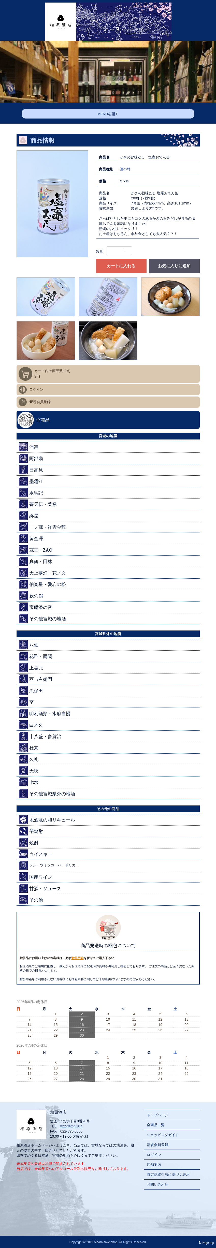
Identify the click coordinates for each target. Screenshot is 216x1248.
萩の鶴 (31, 595)
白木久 (31, 724)
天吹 (28, 770)
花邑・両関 (35, 656)
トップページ (157, 1115)
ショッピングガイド (163, 1135)
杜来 (28, 747)
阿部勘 (31, 458)
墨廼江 (31, 481)
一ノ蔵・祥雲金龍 (42, 526)
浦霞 (28, 446)
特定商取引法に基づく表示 (168, 1174)
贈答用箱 (77, 958)
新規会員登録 (40, 402)
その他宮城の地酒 (42, 618)
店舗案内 (154, 1165)
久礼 (28, 759)
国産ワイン (35, 876)
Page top (205, 1243)
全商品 (43, 420)
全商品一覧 (156, 1125)
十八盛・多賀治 (40, 736)
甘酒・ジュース (40, 888)
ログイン (36, 389)
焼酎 (28, 842)
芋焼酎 (31, 831)
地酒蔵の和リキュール (47, 819)
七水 (28, 781)
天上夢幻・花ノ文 (42, 572)
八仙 (28, 644)
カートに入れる (121, 266)
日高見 (31, 469)
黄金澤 (31, 538)
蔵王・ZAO (35, 549)
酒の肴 (125, 169)
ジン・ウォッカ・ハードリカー (49, 865)
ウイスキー (35, 853)
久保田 (31, 690)
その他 (31, 899)
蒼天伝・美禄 (38, 504)
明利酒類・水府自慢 (44, 713)
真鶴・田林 (35, 561)
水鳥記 (31, 492)
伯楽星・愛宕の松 (42, 584)
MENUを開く (108, 114)
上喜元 (31, 667)
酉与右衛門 (35, 678)
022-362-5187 (71, 1126)
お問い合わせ (157, 1184)
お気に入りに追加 (174, 266)
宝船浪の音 (35, 607)
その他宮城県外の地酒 (47, 793)
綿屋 (28, 515)
